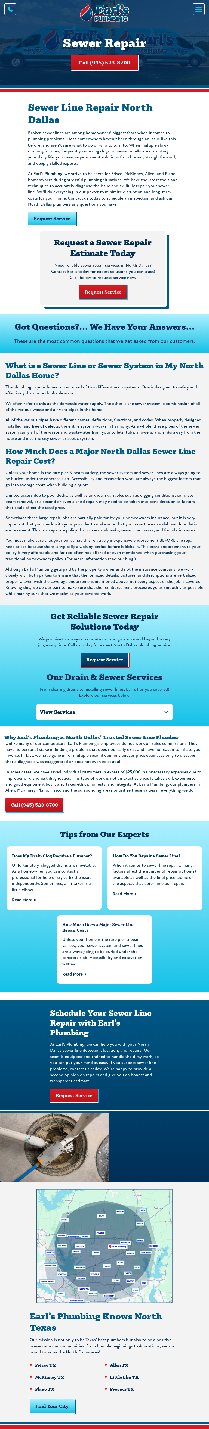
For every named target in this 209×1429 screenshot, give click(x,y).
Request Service (103, 292)
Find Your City (52, 1406)
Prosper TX (122, 1389)
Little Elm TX (124, 1377)
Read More (22, 900)
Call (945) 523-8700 (104, 62)
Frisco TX (45, 1365)
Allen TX (119, 1365)
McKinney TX (49, 1377)
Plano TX (44, 1389)
